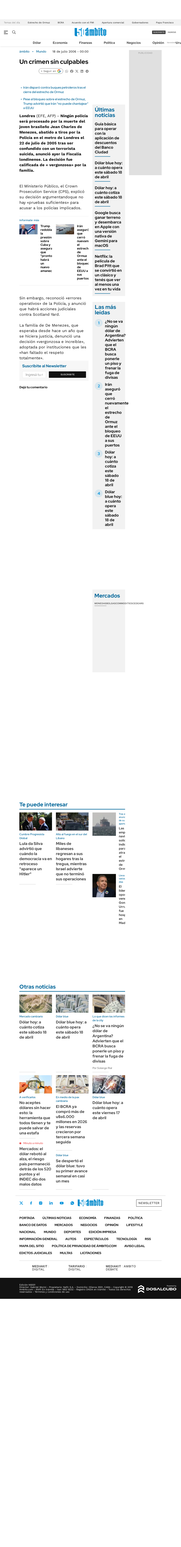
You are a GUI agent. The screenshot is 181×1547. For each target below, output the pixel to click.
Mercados (64, 1225)
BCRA (61, 22)
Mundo (41, 51)
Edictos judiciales (35, 1253)
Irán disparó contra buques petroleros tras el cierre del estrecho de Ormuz (54, 89)
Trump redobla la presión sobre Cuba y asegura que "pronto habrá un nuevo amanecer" (48, 248)
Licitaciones (90, 1253)
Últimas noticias (56, 1218)
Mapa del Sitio (31, 1246)
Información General (38, 1239)
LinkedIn (51, 1203)
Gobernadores (140, 22)
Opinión (158, 43)
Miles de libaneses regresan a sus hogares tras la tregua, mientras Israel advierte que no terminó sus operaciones (71, 861)
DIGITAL (40, 1267)
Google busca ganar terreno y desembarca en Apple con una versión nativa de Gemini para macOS (108, 229)
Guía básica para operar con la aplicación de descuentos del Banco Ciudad (107, 138)
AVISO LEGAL (134, 1246)
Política (109, 43)
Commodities (124, 603)
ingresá (172, 32)
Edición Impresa (102, 1232)
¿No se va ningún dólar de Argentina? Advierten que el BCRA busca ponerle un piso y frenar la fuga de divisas (115, 349)
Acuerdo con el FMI (83, 22)
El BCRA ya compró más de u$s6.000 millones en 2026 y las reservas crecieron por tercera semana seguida (71, 1124)
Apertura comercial (113, 22)
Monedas (100, 603)
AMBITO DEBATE (121, 1267)
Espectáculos (96, 1239)
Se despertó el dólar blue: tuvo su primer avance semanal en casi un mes (72, 1171)
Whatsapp (72, 1203)
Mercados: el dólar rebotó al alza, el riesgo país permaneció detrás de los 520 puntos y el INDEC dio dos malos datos (35, 1166)
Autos (70, 1239)
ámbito (24, 51)
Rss (148, 1239)
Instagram (40, 1203)
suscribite (159, 32)
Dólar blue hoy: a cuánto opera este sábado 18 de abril (109, 169)
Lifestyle (134, 1225)
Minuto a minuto (33, 1143)
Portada (27, 1218)
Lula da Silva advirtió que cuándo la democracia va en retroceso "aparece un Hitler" (35, 858)
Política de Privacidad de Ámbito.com (84, 1246)
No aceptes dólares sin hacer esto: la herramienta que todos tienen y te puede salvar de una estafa (35, 1118)
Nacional (27, 1232)
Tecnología (126, 1239)
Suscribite (68, 374)
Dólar (37, 43)
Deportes (72, 1232)
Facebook (31, 1203)
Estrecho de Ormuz (39, 22)
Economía (60, 43)
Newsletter (172, 42)
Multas (66, 1253)
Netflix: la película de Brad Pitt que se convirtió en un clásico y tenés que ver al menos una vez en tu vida (108, 273)
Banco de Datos (33, 1225)
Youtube (62, 1203)
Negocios (134, 43)
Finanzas (85, 43)
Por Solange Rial (102, 1068)
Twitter (21, 1203)
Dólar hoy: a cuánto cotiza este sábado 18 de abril (108, 194)
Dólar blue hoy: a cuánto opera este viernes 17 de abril (107, 1110)
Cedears (138, 603)
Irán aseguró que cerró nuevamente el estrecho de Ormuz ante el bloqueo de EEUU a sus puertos (117, 415)
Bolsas (111, 603)
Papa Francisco (165, 22)
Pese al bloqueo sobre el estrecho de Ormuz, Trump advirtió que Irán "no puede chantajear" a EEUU (55, 103)
